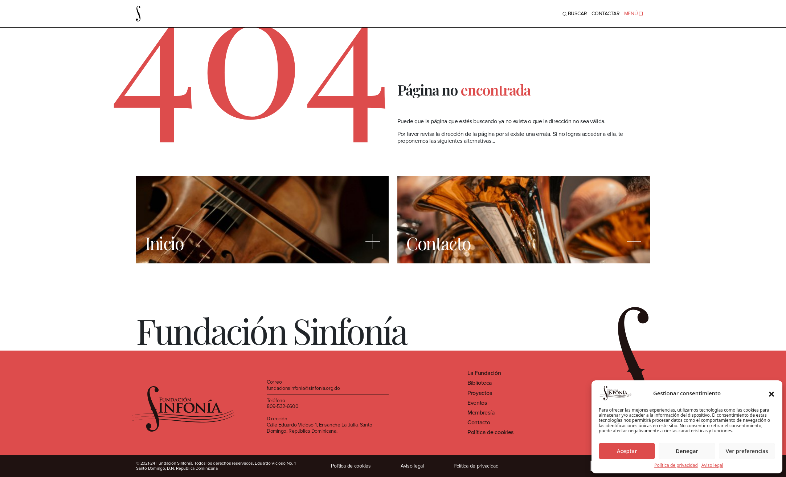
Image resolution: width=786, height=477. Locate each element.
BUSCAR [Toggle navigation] (574, 13)
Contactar (605, 13)
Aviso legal (712, 465)
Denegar (687, 450)
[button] (771, 393)
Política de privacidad (676, 465)
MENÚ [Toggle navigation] (633, 13)
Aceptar (627, 450)
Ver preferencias (747, 450)
